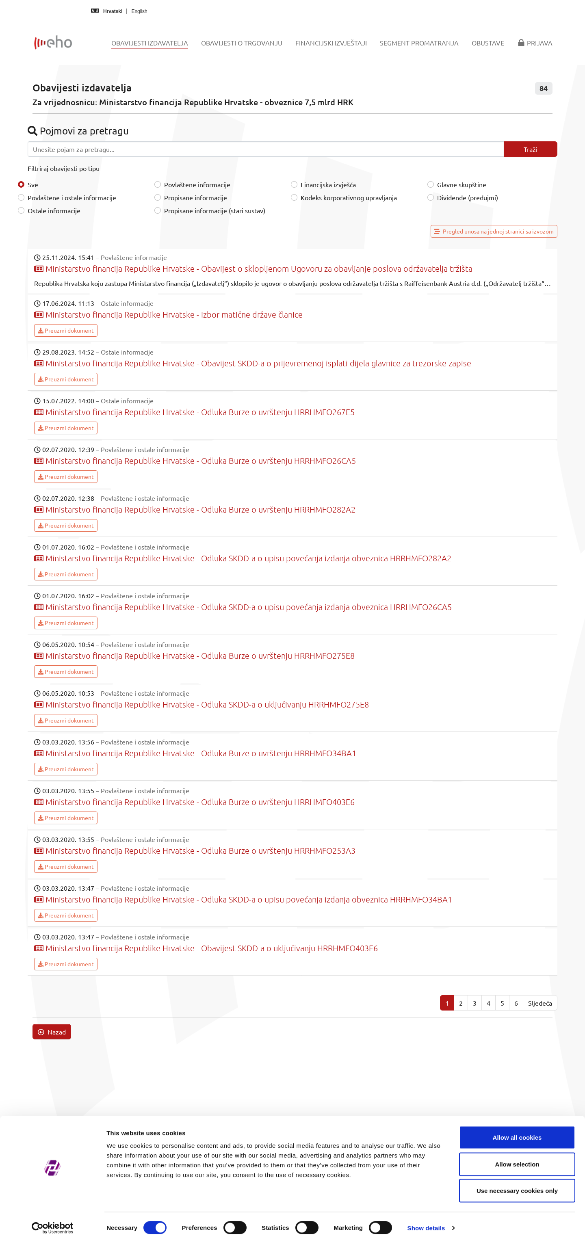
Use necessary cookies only (517, 1186)
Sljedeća (540, 1003)
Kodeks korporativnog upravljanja (349, 197)
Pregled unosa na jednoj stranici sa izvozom (494, 231)
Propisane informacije (195, 197)
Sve (33, 184)
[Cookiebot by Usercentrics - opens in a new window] (52, 1224)
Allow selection (517, 1160)
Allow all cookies (517, 1133)
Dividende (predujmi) (467, 197)
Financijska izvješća (328, 184)
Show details (426, 1224)
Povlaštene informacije (197, 184)
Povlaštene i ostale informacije (72, 197)
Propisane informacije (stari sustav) (214, 210)
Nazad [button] (52, 1032)
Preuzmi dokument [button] (66, 330)
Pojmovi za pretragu (78, 130)
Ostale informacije (54, 210)
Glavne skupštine (461, 184)
